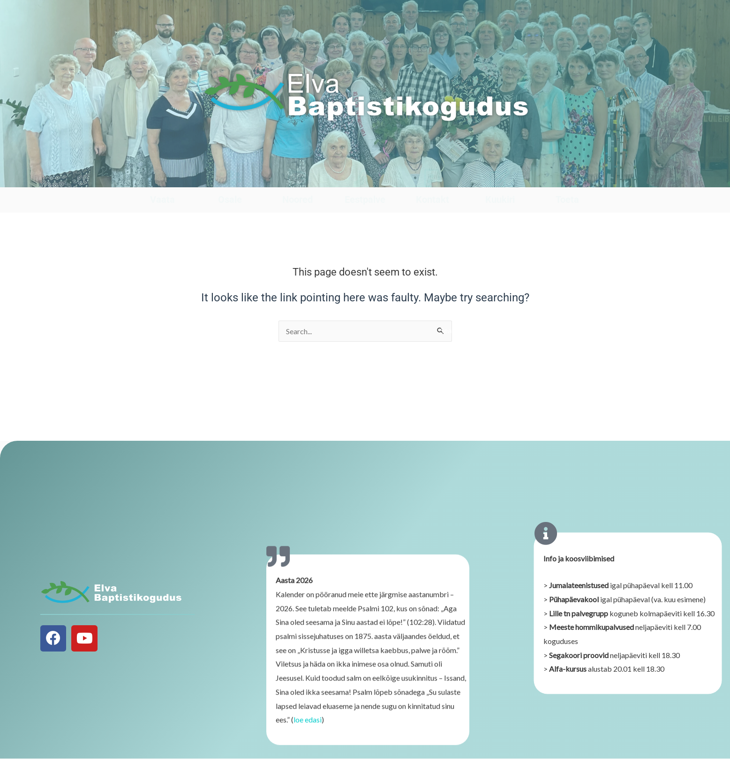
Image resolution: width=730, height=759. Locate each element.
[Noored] (297, 178)
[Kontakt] (432, 178)
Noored (297, 199)
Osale (230, 199)
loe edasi (308, 725)
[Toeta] (567, 178)
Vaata (162, 199)
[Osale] (230, 178)
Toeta (567, 199)
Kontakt (432, 199)
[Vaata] (162, 178)
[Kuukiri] (500, 178)
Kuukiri (500, 199)
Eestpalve (365, 199)
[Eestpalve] (365, 178)
